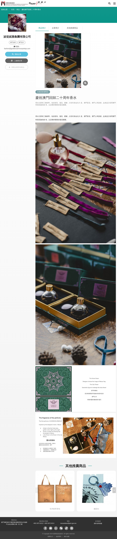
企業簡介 (55, 28)
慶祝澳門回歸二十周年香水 (31, 9)
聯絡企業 (16, 54)
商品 (18, 9)
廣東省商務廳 (98, 523)
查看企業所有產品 (16, 67)
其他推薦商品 (72, 28)
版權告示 (50, 536)
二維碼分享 (16, 61)
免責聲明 (58, 536)
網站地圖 (66, 536)
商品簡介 (42, 28)
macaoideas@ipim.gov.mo (68, 523)
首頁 (12, 9)
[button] (114, 490)
